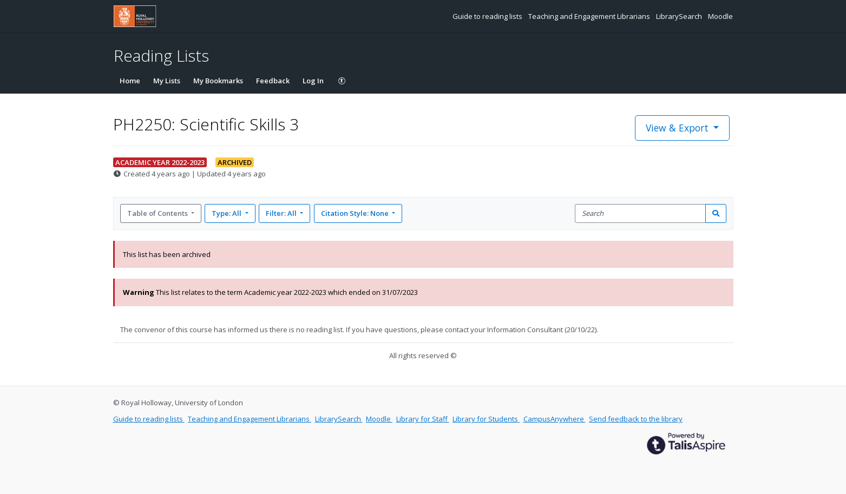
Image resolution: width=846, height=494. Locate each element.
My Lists (166, 80)
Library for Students (486, 419)
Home (130, 80)
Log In (313, 80)
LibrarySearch (680, 16)
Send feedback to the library (636, 419)
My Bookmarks (218, 80)
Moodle (720, 16)
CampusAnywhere (554, 419)
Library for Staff (422, 419)
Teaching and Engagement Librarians (590, 16)
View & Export (678, 127)
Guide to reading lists (488, 16)
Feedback (273, 80)
